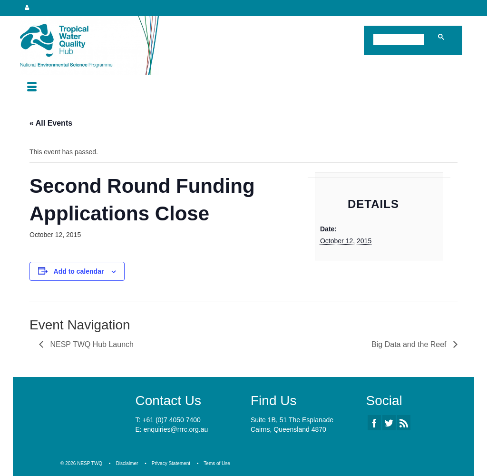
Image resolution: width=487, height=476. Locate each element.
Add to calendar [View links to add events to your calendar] (79, 271)
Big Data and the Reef (409, 344)
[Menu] (32, 87)
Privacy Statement (171, 463)
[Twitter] (389, 422)
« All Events (50, 123)
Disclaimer (127, 463)
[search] (400, 40)
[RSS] (403, 422)
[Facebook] (374, 422)
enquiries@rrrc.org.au (176, 429)
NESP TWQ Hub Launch (91, 344)
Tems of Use (217, 463)
